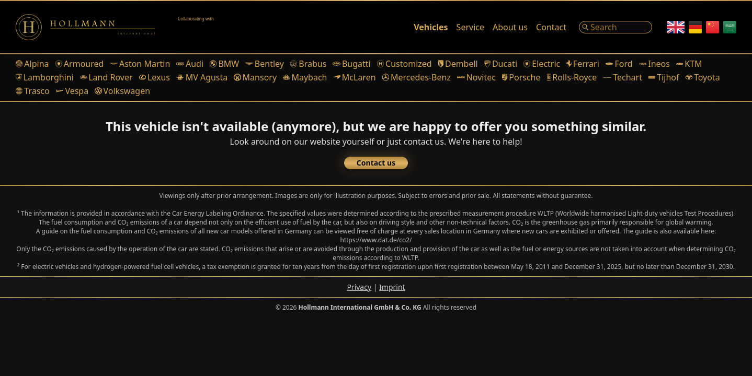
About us (510, 27)
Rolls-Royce (572, 77)
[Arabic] (729, 27)
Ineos (654, 63)
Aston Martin (140, 63)
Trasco (33, 91)
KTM (689, 63)
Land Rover (106, 77)
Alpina (32, 63)
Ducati (500, 63)
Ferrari (582, 63)
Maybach (305, 77)
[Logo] (85, 27)
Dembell (458, 63)
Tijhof (663, 77)
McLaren (354, 77)
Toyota (703, 77)
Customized (404, 63)
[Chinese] (712, 27)
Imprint (392, 287)
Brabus (308, 63)
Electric (541, 63)
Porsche (521, 77)
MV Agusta (201, 77)
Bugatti (351, 63)
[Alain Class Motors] (204, 27)
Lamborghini (45, 77)
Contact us (376, 163)
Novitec (476, 77)
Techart (622, 77)
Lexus (154, 77)
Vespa (72, 91)
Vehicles (431, 27)
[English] (676, 27)
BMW (224, 63)
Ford (619, 63)
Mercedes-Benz (416, 77)
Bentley (264, 63)
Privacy (359, 287)
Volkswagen (122, 91)
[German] (695, 27)
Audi (189, 63)
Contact (551, 27)
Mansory (255, 77)
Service (470, 27)
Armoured (79, 63)
